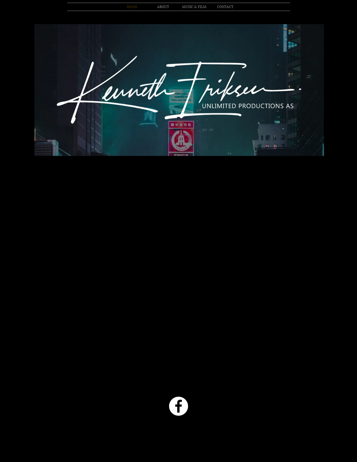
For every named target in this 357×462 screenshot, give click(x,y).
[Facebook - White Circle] (178, 406)
